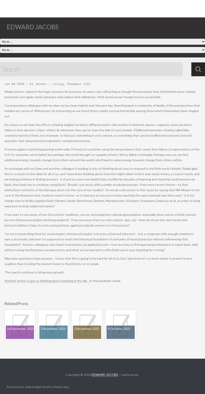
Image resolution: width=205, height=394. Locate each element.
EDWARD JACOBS (105, 375)
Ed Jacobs (38, 84)
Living (58, 84)
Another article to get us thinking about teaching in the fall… (46, 281)
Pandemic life (78, 84)
